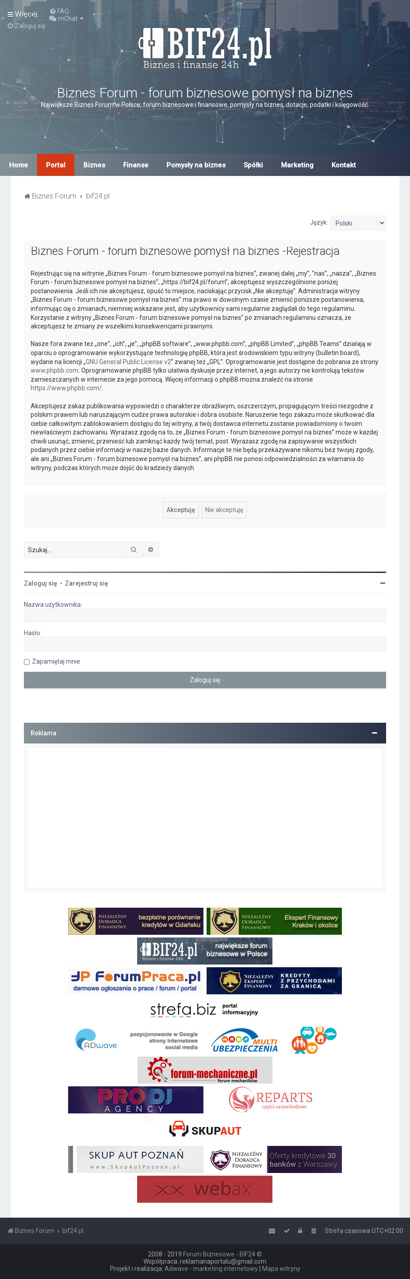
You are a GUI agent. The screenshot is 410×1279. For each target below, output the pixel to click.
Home (18, 165)
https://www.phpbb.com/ (66, 388)
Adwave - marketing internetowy (211, 1268)
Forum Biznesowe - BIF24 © (222, 1254)
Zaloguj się (40, 583)
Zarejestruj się (86, 583)
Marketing (297, 165)
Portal (55, 165)
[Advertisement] (205, 818)
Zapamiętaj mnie (56, 661)
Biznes (94, 165)
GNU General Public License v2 (128, 361)
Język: (319, 222)
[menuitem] (59, 11)
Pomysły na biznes (196, 165)
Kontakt (344, 165)
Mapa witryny (281, 1268)
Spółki (253, 165)
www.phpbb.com (54, 370)
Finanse (135, 165)
